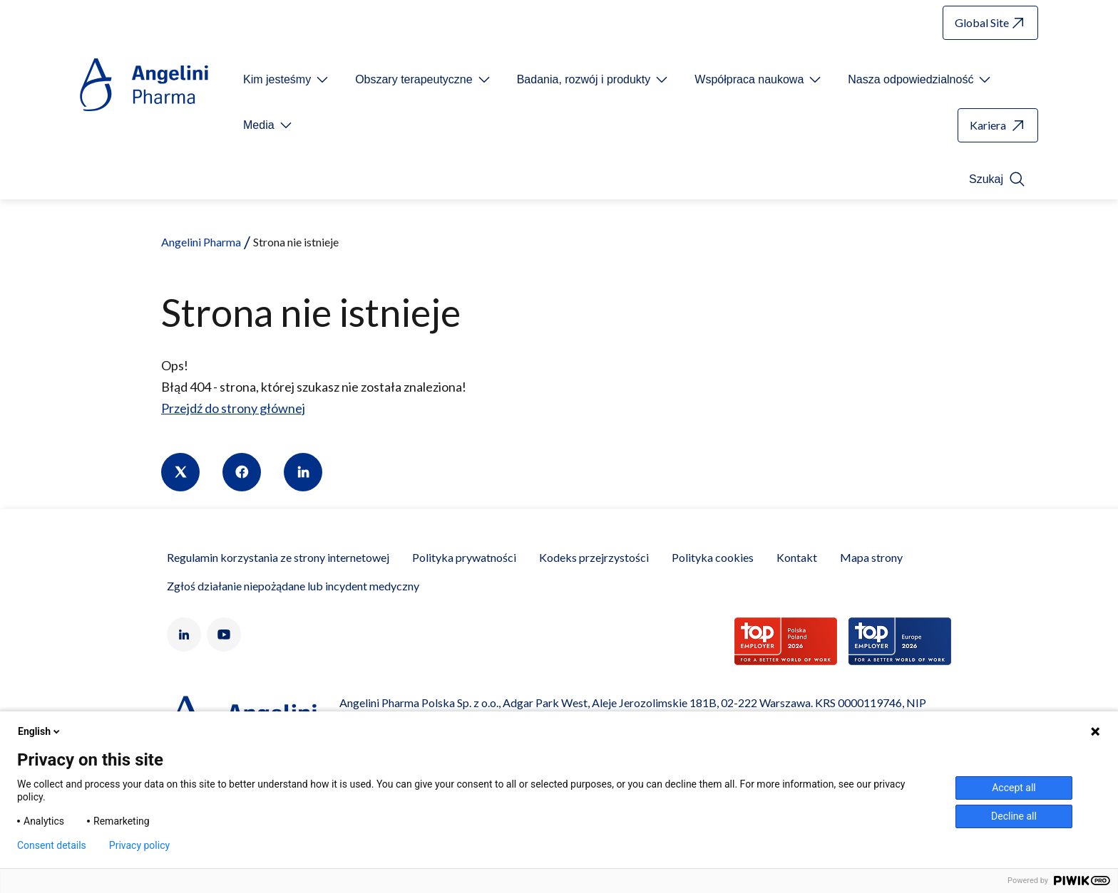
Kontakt (796, 557)
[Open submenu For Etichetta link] (287, 80)
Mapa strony (871, 557)
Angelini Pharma (201, 242)
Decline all (1014, 816)
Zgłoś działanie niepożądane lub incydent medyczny (293, 585)
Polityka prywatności (464, 557)
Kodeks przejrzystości (594, 557)
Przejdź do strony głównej (233, 408)
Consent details (51, 845)
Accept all (1014, 787)
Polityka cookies (713, 557)
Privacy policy (139, 845)
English (40, 731)
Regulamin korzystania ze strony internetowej (278, 557)
